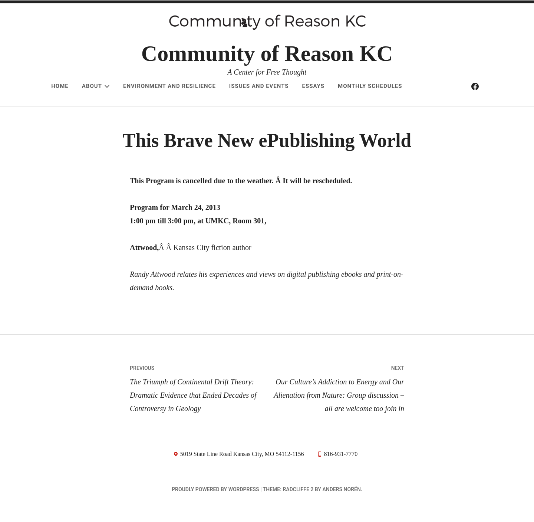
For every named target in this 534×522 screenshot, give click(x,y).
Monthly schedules (370, 86)
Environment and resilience (169, 86)
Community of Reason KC (267, 53)
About (96, 86)
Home (60, 86)
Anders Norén (341, 502)
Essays (313, 86)
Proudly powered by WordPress (215, 502)
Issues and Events (259, 86)
